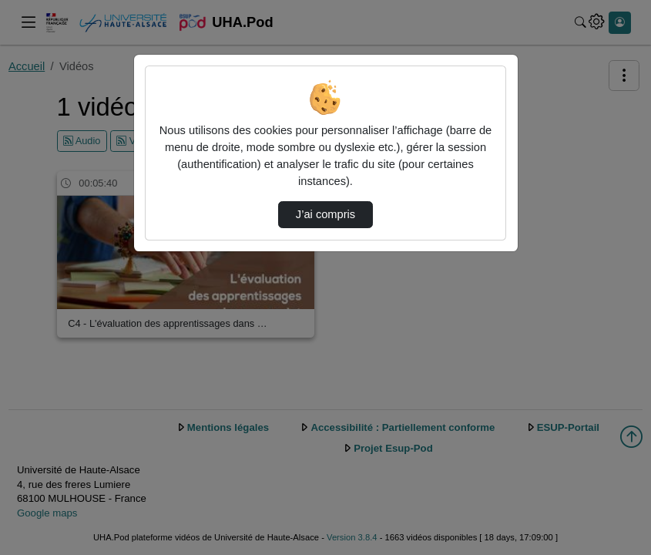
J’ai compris (325, 214)
